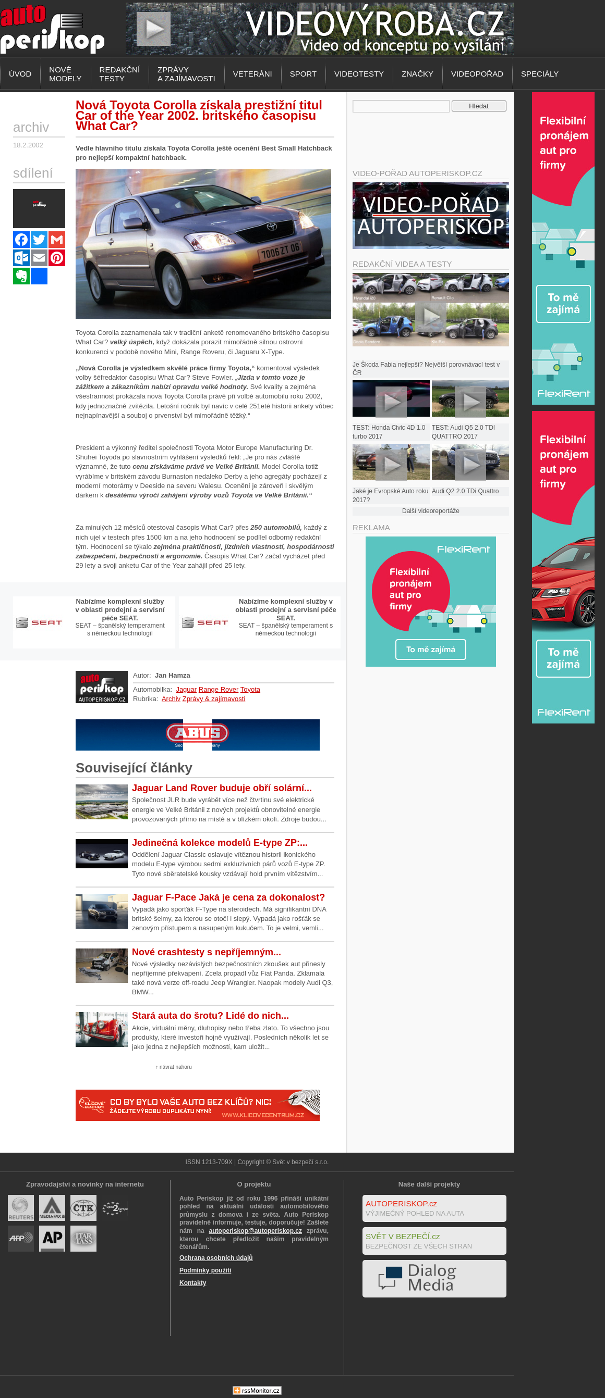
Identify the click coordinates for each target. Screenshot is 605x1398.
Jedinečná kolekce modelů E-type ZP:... (220, 843)
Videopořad (477, 73)
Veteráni (252, 73)
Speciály (540, 73)
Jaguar (186, 689)
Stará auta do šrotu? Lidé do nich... (210, 1015)
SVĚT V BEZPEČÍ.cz (403, 1236)
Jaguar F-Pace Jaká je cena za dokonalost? (228, 897)
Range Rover (219, 689)
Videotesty (359, 73)
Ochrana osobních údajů (216, 1258)
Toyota (250, 689)
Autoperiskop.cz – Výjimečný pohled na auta (52, 28)
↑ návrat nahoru (173, 1067)
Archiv (171, 699)
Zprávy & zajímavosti (214, 699)
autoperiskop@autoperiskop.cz (255, 1230)
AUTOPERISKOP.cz (401, 1203)
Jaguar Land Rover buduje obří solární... (222, 788)
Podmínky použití (205, 1270)
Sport (303, 73)
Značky (417, 73)
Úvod (20, 73)
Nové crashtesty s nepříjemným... (206, 952)
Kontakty (192, 1283)
